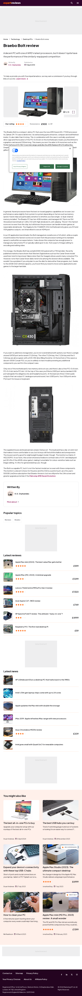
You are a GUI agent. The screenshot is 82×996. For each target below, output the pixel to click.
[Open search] (71, 3)
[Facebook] (61, 974)
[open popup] (73, 123)
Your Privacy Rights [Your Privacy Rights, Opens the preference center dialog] (19, 166)
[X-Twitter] (71, 974)
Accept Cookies (62, 166)
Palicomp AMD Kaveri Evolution (43, 487)
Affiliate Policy (41, 979)
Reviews (8, 531)
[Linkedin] (66, 974)
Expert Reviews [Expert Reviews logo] (10, 3)
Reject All (47, 166)
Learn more (21, 79)
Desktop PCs (28, 39)
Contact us (7, 973)
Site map (19, 973)
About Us (28, 979)
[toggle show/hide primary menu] (77, 3)
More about (12, 513)
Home (5, 39)
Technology (15, 39)
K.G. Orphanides (15, 65)
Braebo (17, 531)
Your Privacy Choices (11, 979)
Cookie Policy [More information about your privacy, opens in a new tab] (21, 160)
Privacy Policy (32, 973)
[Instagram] (76, 974)
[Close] (70, 148)
